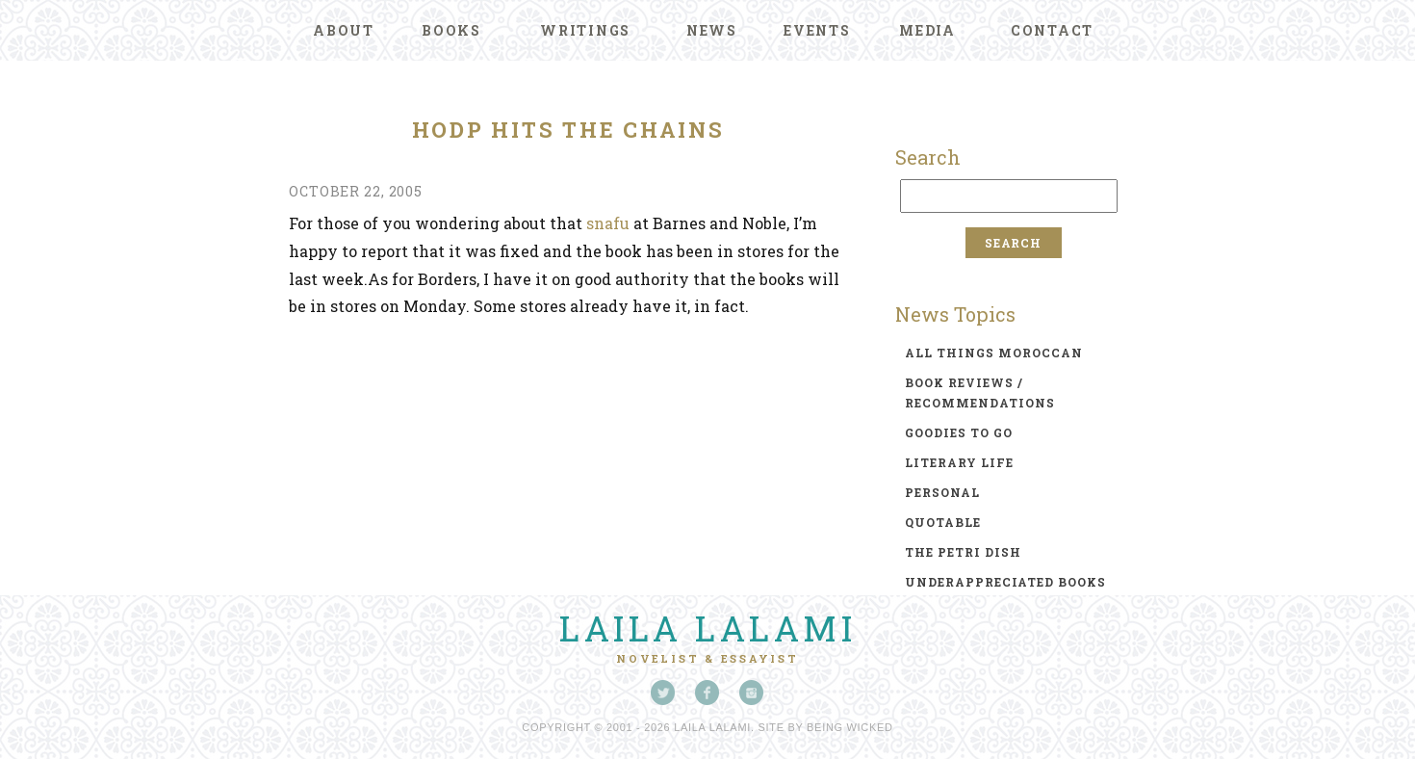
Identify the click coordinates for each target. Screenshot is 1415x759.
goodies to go (959, 432)
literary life (959, 462)
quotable (943, 522)
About (343, 30)
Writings (585, 30)
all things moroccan (994, 352)
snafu (608, 223)
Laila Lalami (707, 628)
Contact (1052, 30)
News (711, 30)
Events (817, 30)
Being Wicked (850, 727)
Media (927, 30)
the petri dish (963, 552)
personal (942, 492)
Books (451, 30)
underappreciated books (1005, 581)
